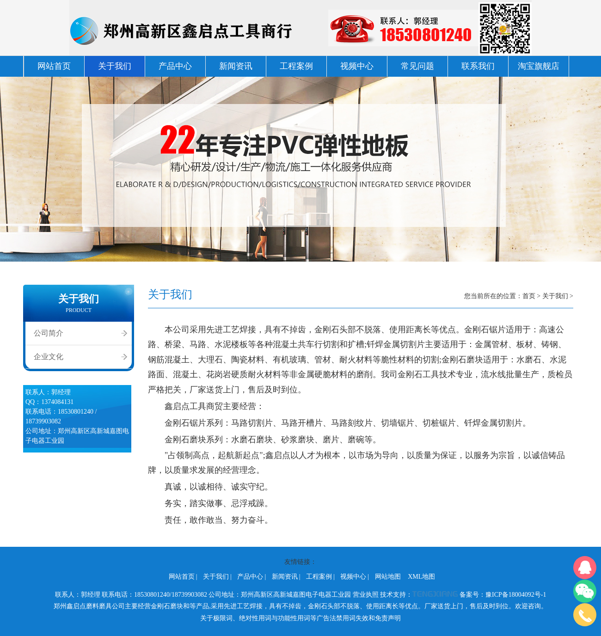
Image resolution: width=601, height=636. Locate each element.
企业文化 (48, 357)
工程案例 (296, 66)
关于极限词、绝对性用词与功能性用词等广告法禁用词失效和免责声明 (300, 618)
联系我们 (478, 66)
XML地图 (421, 576)
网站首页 (54, 66)
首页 (528, 296)
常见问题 (417, 66)
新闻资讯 (235, 66)
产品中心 (175, 66)
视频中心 (357, 66)
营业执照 (366, 594)
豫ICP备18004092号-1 (515, 594)
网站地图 (388, 576)
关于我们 (114, 66)
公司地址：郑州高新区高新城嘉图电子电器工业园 (280, 594)
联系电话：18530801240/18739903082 (154, 594)
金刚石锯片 (185, 423)
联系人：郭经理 (77, 594)
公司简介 (48, 333)
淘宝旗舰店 (538, 66)
